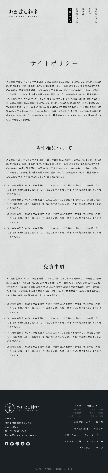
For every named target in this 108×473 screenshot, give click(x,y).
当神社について (95, 16)
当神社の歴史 (81, 428)
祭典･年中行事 (96, 416)
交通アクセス (75, 416)
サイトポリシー (95, 441)
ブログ (99, 447)
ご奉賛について (76, 16)
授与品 (83, 11)
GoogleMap (11, 426)
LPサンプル (84, 447)
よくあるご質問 (73, 441)
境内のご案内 (97, 409)
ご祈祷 (89, 11)
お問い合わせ (70, 15)
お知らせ (98, 428)
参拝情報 (77, 412)
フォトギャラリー (93, 434)
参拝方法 (77, 409)
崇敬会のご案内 (96, 412)
